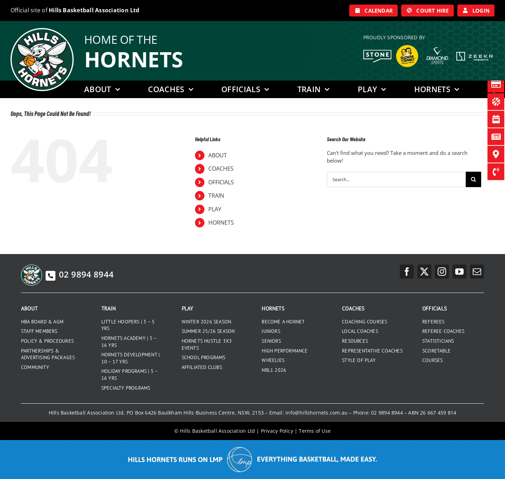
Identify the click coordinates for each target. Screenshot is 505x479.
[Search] (473, 179)
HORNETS (221, 222)
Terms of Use (315, 430)
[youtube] (459, 272)
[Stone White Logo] (377, 52)
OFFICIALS (221, 182)
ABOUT (217, 155)
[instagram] (442, 272)
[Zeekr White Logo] (474, 52)
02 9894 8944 (80, 274)
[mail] (477, 272)
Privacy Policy (277, 430)
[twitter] (424, 272)
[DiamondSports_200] (437, 44)
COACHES (221, 168)
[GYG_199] (407, 46)
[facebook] (407, 272)
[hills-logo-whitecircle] (42, 30)
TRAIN (216, 195)
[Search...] (396, 179)
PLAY (214, 209)
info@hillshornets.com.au (316, 412)
